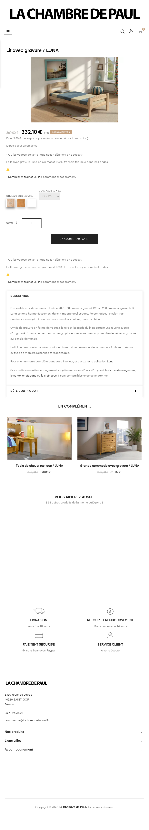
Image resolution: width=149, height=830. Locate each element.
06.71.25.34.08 (14, 713)
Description (19, 296)
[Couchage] (49, 196)
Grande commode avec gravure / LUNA (109, 466)
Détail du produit (24, 391)
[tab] (74, 296)
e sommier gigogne (23, 375)
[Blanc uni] (31, 203)
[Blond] (21, 203)
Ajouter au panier (74, 239)
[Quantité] (32, 223)
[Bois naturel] (10, 203)
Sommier (14, 177)
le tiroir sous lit (49, 375)
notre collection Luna (100, 361)
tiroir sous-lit (31, 177)
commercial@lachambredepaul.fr (27, 720)
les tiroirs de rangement (120, 370)
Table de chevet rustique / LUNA (39, 466)
